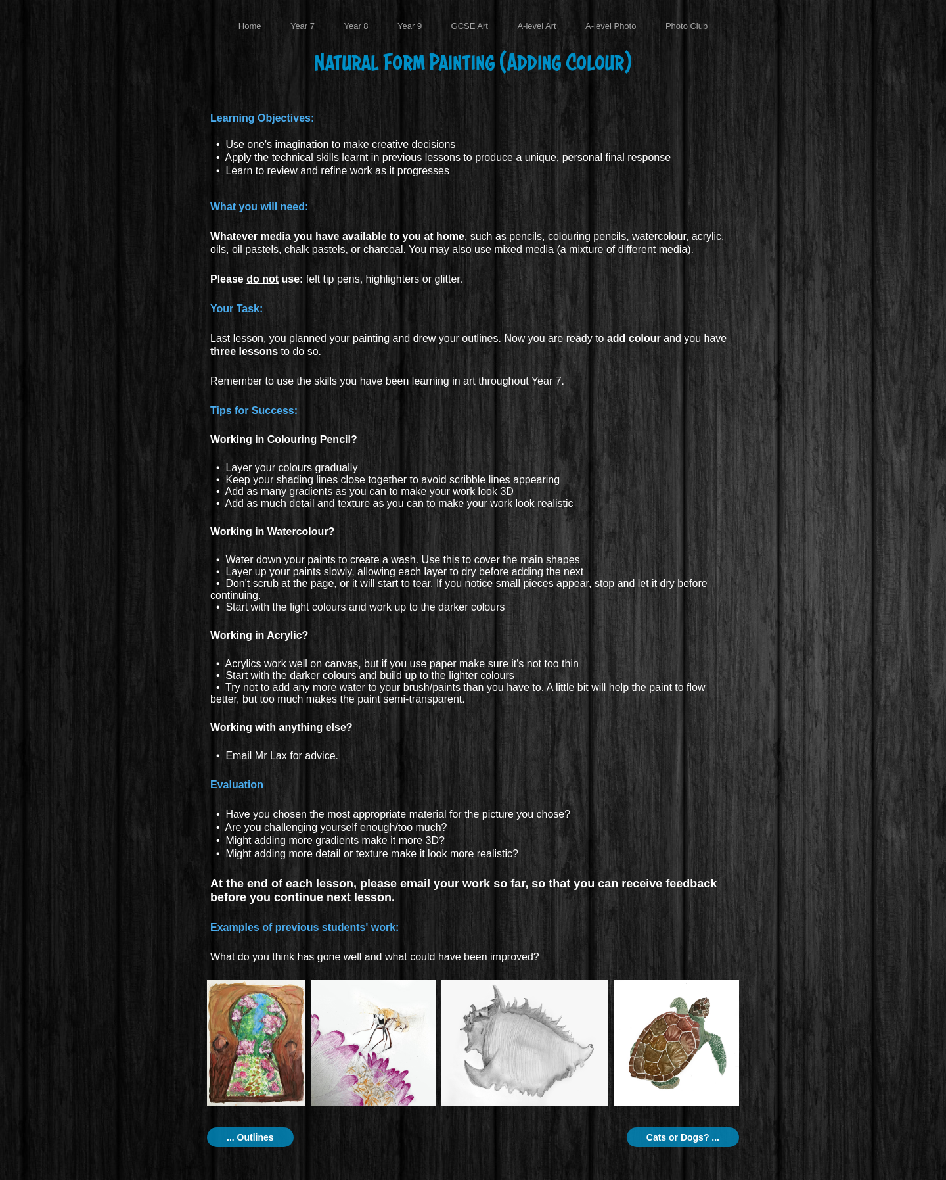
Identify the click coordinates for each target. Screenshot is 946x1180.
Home (249, 26)
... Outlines (250, 1137)
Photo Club (686, 26)
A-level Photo (610, 26)
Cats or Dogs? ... (682, 1137)
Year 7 (302, 26)
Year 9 (409, 26)
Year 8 (356, 26)
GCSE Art (469, 26)
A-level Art (536, 26)
